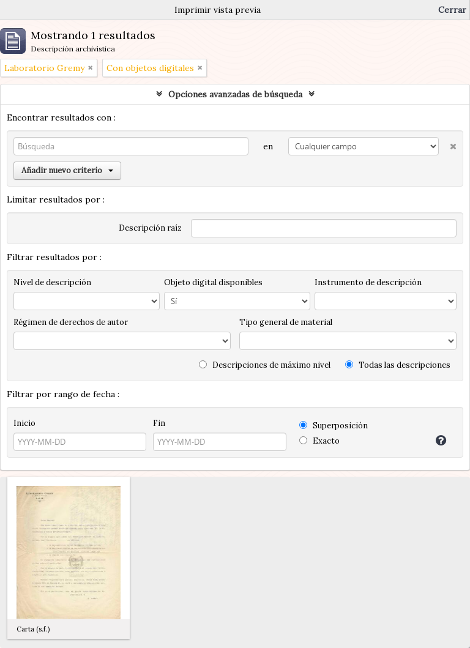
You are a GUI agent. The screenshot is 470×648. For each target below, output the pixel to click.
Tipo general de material (285, 322)
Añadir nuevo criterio (67, 170)
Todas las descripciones (397, 365)
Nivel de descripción (52, 282)
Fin (159, 423)
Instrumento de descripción (368, 282)
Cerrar (452, 9)
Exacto (319, 441)
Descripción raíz (150, 228)
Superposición (333, 425)
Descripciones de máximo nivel (264, 365)
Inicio (24, 423)
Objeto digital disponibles (213, 282)
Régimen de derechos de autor (70, 322)
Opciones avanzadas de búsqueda (235, 94)
